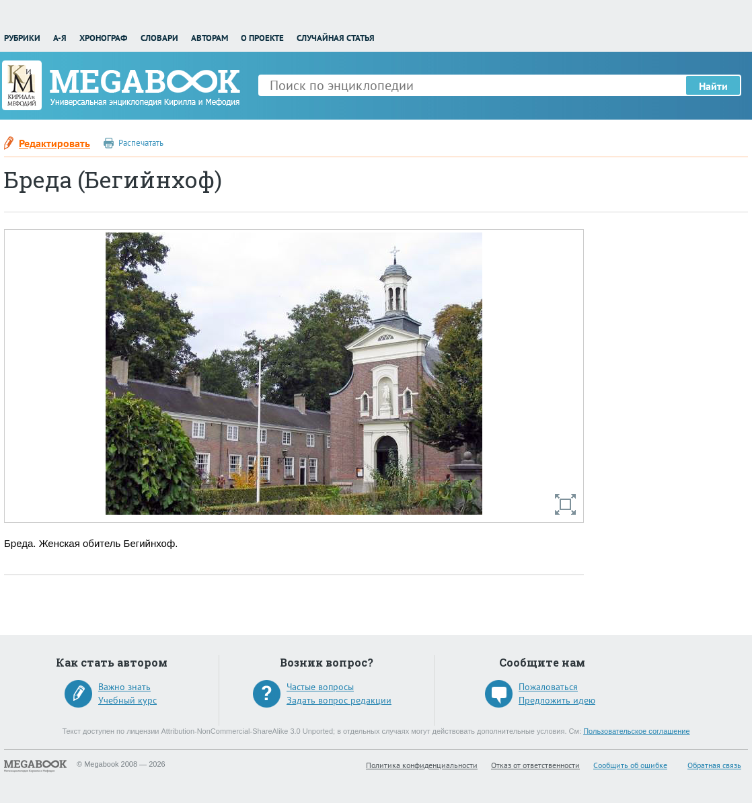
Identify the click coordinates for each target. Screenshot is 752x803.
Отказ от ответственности (535, 765)
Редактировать (54, 143)
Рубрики (22, 38)
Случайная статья (336, 38)
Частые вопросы (320, 687)
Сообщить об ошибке (630, 765)
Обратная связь (714, 765)
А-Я (60, 38)
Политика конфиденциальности (422, 765)
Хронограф (103, 38)
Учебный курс (127, 700)
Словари (159, 38)
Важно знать (124, 687)
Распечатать (140, 143)
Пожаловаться (548, 687)
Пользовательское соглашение (636, 731)
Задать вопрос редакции (339, 700)
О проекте (262, 38)
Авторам (209, 38)
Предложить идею (557, 700)
